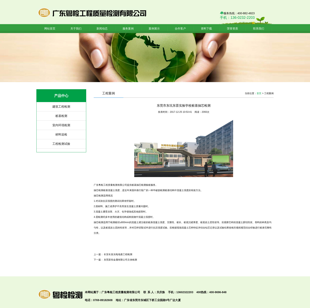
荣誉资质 (232, 28)
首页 (259, 93)
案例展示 (154, 28)
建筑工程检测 (61, 106)
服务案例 (128, 28)
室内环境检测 (61, 125)
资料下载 (206, 28)
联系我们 (258, 28)
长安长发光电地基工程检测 (118, 254)
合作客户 (180, 28)
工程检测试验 (61, 143)
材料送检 (61, 134)
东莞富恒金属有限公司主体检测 (120, 259)
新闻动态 (102, 28)
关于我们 (75, 28)
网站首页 (49, 28)
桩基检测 (61, 116)
